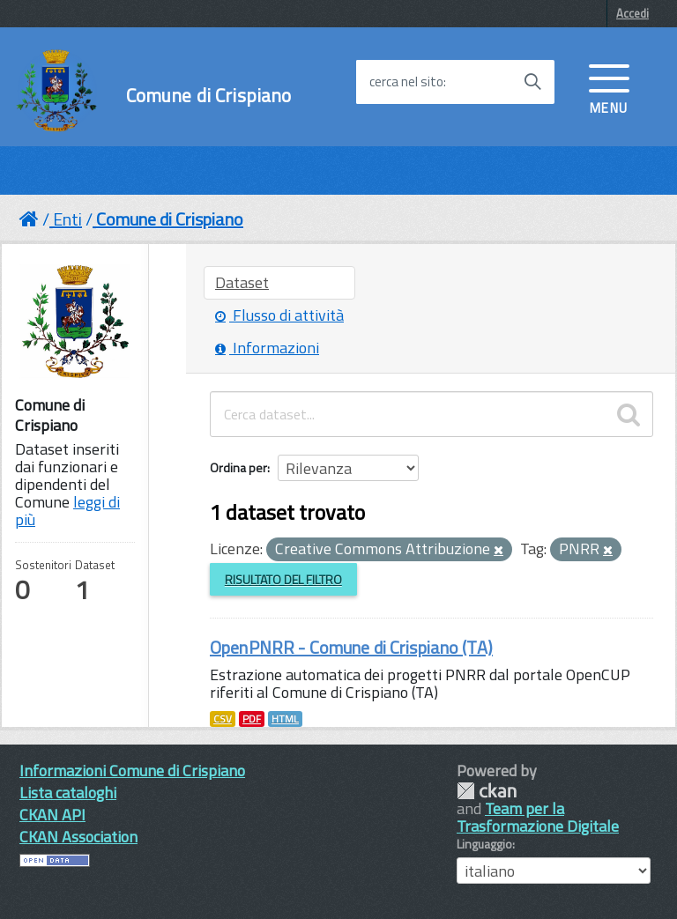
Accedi (632, 13)
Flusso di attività (279, 315)
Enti (67, 219)
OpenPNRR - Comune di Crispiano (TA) (351, 647)
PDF (251, 719)
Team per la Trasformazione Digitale (538, 817)
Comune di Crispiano (209, 95)
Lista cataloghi (67, 792)
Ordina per (238, 467)
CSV (222, 719)
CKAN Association (78, 837)
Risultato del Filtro (283, 579)
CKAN (487, 791)
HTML (285, 719)
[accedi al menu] (609, 87)
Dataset (242, 282)
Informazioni (267, 347)
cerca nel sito (406, 82)
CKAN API (52, 814)
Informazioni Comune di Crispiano (132, 770)
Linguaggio (484, 844)
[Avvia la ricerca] (532, 82)
